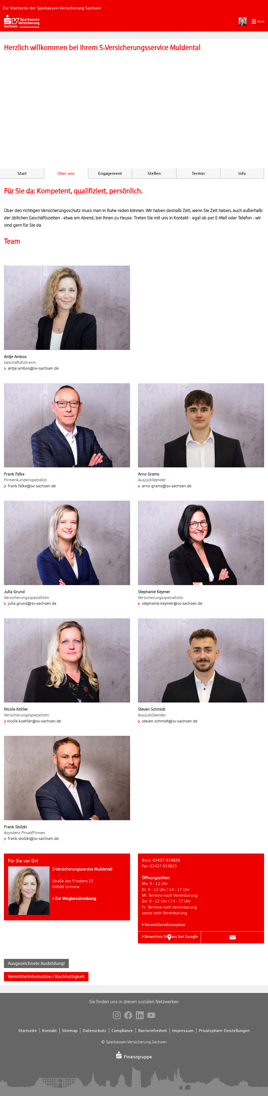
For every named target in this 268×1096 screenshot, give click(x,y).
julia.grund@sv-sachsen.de (31, 603)
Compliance (122, 1030)
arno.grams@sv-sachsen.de (166, 486)
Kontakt (49, 1030)
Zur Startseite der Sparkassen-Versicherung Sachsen (52, 8)
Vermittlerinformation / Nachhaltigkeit (46, 976)
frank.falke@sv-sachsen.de (31, 486)
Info (242, 173)
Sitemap (69, 1030)
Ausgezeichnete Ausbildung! (36, 963)
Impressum (183, 1030)
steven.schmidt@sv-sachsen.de (169, 721)
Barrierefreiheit (152, 1030)
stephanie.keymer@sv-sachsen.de (171, 603)
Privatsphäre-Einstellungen (224, 1030)
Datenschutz (94, 1030)
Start (22, 173)
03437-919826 (166, 860)
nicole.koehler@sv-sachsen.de (34, 721)
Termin (198, 173)
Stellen (154, 173)
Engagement (110, 173)
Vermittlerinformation (164, 924)
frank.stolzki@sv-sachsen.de (33, 838)
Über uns (66, 173)
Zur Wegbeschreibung (75, 898)
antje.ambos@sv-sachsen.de (33, 368)
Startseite (27, 1030)
